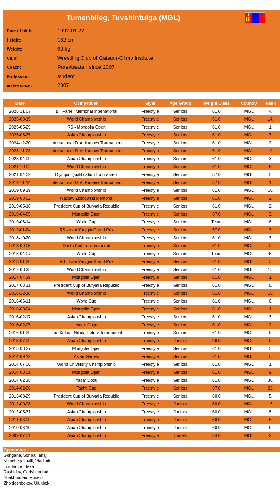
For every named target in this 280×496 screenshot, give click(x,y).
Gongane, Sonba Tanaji (25, 455)
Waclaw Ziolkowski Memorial (87, 198)
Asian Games (86, 356)
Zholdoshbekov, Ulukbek (26, 483)
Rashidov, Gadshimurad (26, 471)
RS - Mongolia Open (86, 127)
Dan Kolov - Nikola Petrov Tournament (86, 332)
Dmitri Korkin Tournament (86, 245)
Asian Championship (86, 135)
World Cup (86, 222)
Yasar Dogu (86, 324)
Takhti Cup (86, 388)
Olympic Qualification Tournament (86, 174)
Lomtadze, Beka (19, 466)
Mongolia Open (86, 214)
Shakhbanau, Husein (23, 477)
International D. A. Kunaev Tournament (86, 142)
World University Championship (86, 364)
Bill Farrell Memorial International (86, 111)
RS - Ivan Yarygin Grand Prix (86, 229)
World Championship (86, 119)
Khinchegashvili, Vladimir (27, 460)
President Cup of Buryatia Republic (86, 206)
